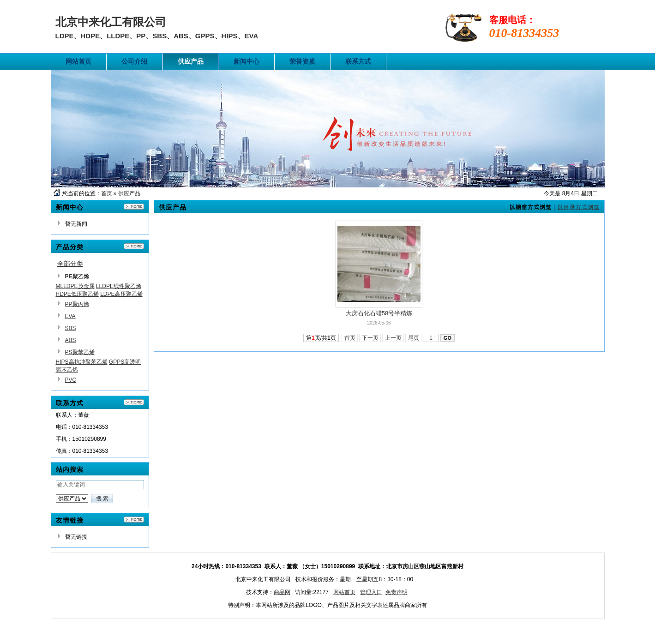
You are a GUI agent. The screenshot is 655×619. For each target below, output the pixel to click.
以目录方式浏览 (579, 207)
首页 (106, 193)
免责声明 (396, 592)
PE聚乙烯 (77, 276)
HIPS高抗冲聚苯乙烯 (82, 362)
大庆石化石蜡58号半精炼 (379, 313)
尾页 (413, 338)
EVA (70, 316)
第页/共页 (321, 338)
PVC (71, 380)
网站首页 (344, 592)
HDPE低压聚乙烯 (77, 294)
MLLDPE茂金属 (75, 286)
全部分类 (70, 263)
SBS (70, 328)
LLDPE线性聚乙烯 (118, 286)
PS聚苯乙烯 (80, 352)
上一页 (393, 338)
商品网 (282, 592)
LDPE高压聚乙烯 (121, 294)
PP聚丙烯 (77, 304)
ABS (70, 340)
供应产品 (129, 193)
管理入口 (371, 592)
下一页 (370, 338)
